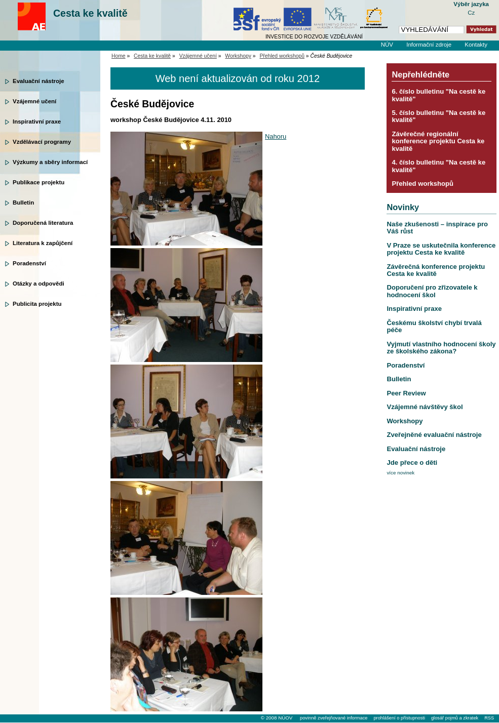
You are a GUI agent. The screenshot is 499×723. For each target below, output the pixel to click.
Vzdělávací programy (42, 142)
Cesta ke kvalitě (90, 13)
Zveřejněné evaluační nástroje (434, 434)
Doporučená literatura (43, 223)
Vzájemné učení (34, 101)
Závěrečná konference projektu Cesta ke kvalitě (436, 270)
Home (118, 56)
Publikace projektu (38, 182)
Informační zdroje (428, 45)
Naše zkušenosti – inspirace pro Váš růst (437, 227)
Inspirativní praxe (37, 121)
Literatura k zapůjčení (42, 243)
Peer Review (406, 393)
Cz (471, 13)
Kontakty (476, 45)
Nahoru (275, 136)
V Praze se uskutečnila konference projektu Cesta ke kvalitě (441, 249)
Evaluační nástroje (38, 81)
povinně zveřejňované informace (333, 717)
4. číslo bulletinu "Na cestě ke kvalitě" (438, 165)
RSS (489, 717)
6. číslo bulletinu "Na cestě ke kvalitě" (438, 95)
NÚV (387, 45)
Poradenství (29, 263)
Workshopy (238, 56)
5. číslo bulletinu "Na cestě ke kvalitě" (438, 116)
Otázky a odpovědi (38, 283)
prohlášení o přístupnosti (399, 717)
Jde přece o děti (412, 462)
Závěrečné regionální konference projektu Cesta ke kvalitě (438, 141)
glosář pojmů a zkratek (454, 717)
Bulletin (23, 202)
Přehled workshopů (281, 56)
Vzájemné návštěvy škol (425, 407)
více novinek (400, 472)
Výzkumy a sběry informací (50, 162)
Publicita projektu (37, 304)
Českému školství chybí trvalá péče (434, 326)
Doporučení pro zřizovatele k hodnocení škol (432, 291)
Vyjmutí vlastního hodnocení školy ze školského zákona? (441, 347)
